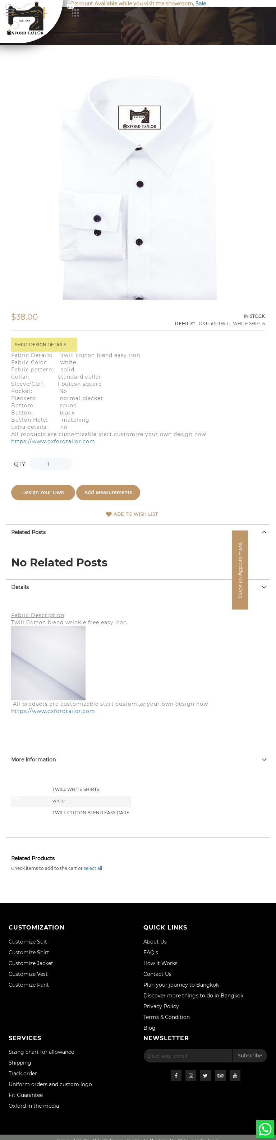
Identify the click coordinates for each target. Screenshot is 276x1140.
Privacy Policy (161, 1006)
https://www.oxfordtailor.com (53, 441)
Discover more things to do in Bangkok (193, 995)
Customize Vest (28, 974)
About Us (155, 942)
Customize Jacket (31, 963)
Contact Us (157, 974)
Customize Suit (28, 942)
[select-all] (93, 867)
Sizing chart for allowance (41, 1052)
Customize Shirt (29, 952)
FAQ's (150, 952)
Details (20, 586)
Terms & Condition (166, 1017)
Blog (149, 1028)
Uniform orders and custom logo (50, 1084)
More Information (33, 758)
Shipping (20, 1063)
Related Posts (28, 531)
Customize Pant (29, 985)
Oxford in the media (34, 1106)
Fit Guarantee (26, 1095)
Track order (23, 1073)
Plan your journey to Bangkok (181, 985)
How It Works (160, 963)
